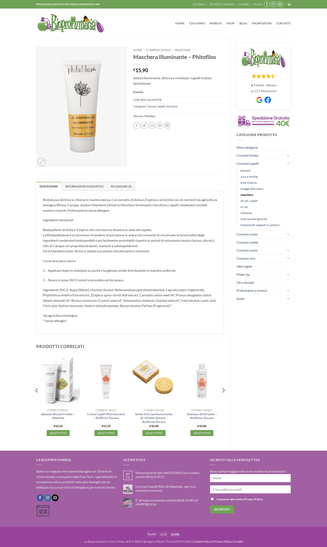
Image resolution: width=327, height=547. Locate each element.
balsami (245, 170)
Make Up (243, 274)
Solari (240, 299)
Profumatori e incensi (251, 290)
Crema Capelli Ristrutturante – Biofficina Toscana (106, 416)
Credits (238, 541)
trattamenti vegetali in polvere (259, 225)
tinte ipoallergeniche (253, 219)
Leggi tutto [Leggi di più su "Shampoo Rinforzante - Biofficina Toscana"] (202, 433)
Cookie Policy (202, 541)
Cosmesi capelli (247, 163)
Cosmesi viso (245, 258)
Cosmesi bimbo (247, 155)
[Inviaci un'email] (280, 4)
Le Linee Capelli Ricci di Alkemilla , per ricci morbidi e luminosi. (166, 488)
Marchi (216, 23)
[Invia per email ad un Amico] (151, 125)
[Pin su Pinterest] (159, 125)
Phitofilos (149, 116)
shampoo (246, 213)
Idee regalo (244, 266)
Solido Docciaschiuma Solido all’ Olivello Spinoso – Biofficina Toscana (154, 418)
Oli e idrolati (245, 282)
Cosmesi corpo (247, 234)
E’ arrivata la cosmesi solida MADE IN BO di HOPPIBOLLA (167, 502)
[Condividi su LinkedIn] (167, 125)
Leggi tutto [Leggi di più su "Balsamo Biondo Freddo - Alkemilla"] (58, 433)
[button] (257, 4)
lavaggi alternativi (251, 188)
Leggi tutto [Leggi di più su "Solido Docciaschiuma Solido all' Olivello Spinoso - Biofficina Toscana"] (154, 433)
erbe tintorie (248, 182)
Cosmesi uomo (247, 250)
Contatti (244, 4)
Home (180, 23)
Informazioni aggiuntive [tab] (84, 186)
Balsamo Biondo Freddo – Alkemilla (58, 416)
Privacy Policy (222, 541)
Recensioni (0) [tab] (121, 186)
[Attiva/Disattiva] (288, 155)
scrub (244, 207)
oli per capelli (249, 200)
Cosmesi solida (247, 242)
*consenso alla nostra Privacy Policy (239, 499)
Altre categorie (247, 147)
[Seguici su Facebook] (267, 4)
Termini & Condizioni (222, 4)
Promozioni (262, 23)
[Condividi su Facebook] (136, 125)
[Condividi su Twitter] (144, 125)
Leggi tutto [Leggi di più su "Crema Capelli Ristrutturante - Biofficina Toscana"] (106, 433)
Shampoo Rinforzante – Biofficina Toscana (202, 416)
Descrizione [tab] (49, 186)
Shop (230, 23)
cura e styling (249, 176)
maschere (246, 194)
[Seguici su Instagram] (273, 4)
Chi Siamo (199, 4)
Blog (243, 23)
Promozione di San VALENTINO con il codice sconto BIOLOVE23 (167, 475)
